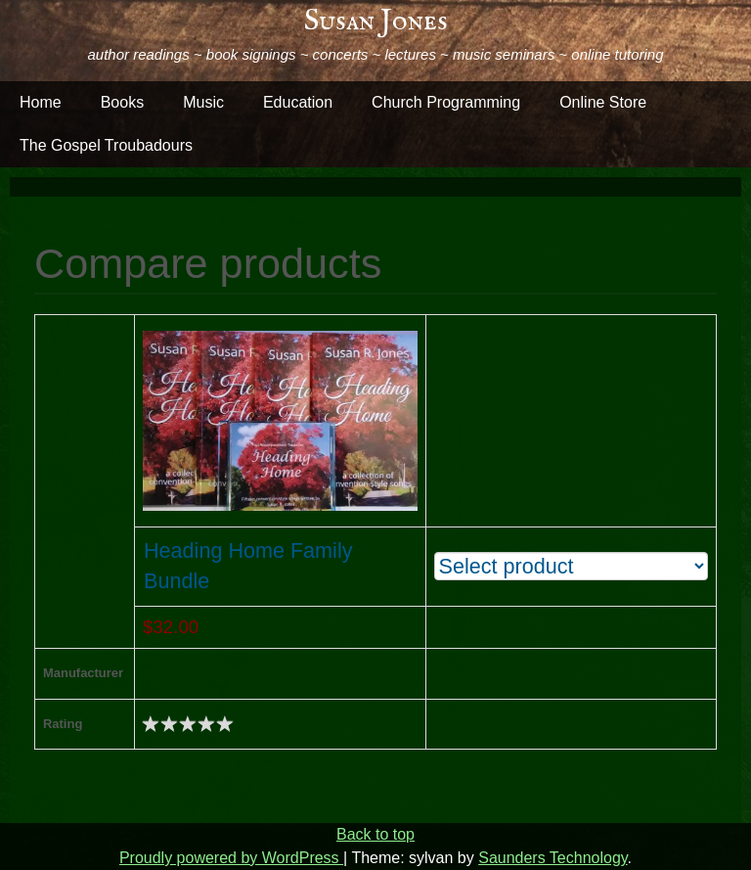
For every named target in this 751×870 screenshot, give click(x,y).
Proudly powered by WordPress (231, 857)
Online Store (602, 102)
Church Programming (446, 102)
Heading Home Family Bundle (248, 565)
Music (203, 102)
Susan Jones (376, 21)
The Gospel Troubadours (106, 145)
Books (122, 102)
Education (297, 102)
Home (41, 102)
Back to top (375, 834)
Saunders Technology (552, 857)
